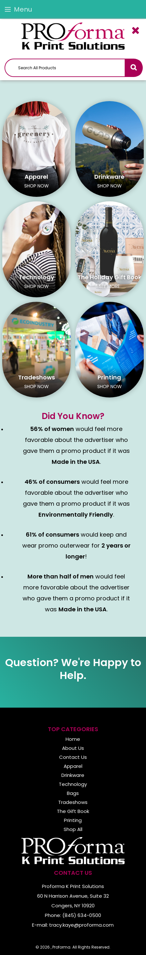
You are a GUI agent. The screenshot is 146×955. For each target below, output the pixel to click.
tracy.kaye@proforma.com (81, 925)
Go (133, 67)
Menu (18, 9)
